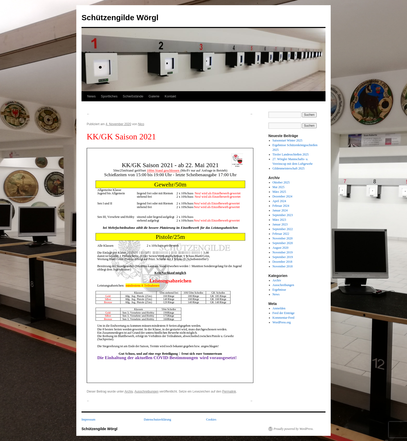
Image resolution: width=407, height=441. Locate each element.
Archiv (128, 391)
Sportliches (109, 96)
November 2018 (283, 266)
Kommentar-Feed (283, 317)
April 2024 (279, 201)
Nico (141, 124)
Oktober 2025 (281, 182)
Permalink (229, 391)
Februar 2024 (281, 206)
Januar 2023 (280, 224)
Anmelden (279, 308)
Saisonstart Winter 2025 (287, 140)
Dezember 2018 (282, 262)
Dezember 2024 (282, 196)
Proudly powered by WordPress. (294, 429)
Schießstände (133, 96)
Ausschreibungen (146, 391)
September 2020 (283, 243)
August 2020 (281, 248)
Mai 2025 (278, 187)
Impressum (88, 419)
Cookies (211, 419)
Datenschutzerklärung (157, 419)
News (91, 96)
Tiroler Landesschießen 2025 (291, 154)
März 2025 (279, 192)
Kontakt (170, 96)
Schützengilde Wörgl (120, 17)
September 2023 (283, 215)
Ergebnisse (279, 289)
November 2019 (283, 252)
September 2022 (283, 229)
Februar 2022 (281, 234)
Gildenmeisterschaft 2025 (289, 168)
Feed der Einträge (284, 313)
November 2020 (283, 238)
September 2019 (283, 257)
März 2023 (279, 220)
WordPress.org (282, 322)
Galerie (153, 96)
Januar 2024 (280, 210)
